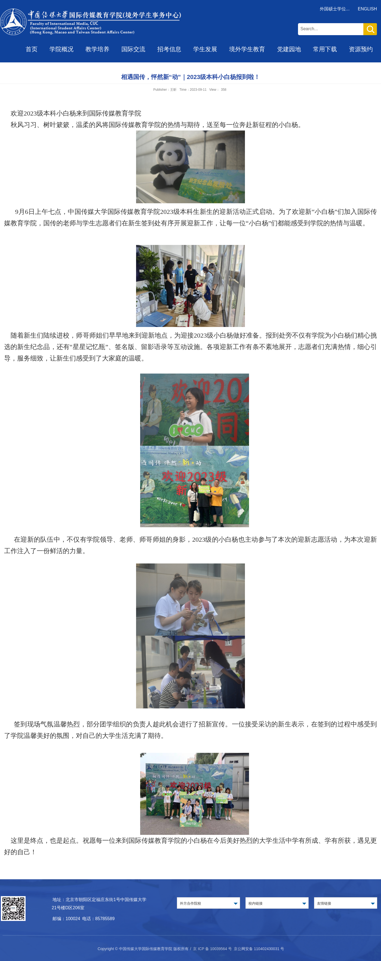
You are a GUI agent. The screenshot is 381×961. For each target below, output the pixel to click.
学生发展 (205, 49)
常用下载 (325, 49)
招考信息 (169, 49)
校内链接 (255, 903)
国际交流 (133, 49)
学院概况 (61, 49)
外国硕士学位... (334, 9)
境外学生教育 (247, 49)
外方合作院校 (190, 903)
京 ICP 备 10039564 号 (212, 949)
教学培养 (97, 49)
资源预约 (361, 49)
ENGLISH (367, 9)
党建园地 (289, 49)
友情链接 (324, 903)
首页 (32, 49)
